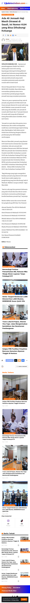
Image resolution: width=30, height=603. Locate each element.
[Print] (13, 35)
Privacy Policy (6, 600)
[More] (15, 35)
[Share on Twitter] (8, 35)
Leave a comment (22, 366)
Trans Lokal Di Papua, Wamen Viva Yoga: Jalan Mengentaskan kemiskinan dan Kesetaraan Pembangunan (14, 473)
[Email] (10, 35)
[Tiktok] (21, 523)
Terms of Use (15, 600)
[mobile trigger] (3, 3)
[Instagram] (8, 523)
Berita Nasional (8, 14)
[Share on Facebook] (5, 35)
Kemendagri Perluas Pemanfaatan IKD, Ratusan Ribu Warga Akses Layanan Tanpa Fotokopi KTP (14, 437)
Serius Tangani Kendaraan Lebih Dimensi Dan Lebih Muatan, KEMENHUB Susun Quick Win (15, 299)
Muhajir (7, 39)
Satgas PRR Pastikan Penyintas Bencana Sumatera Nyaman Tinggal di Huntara (14, 351)
